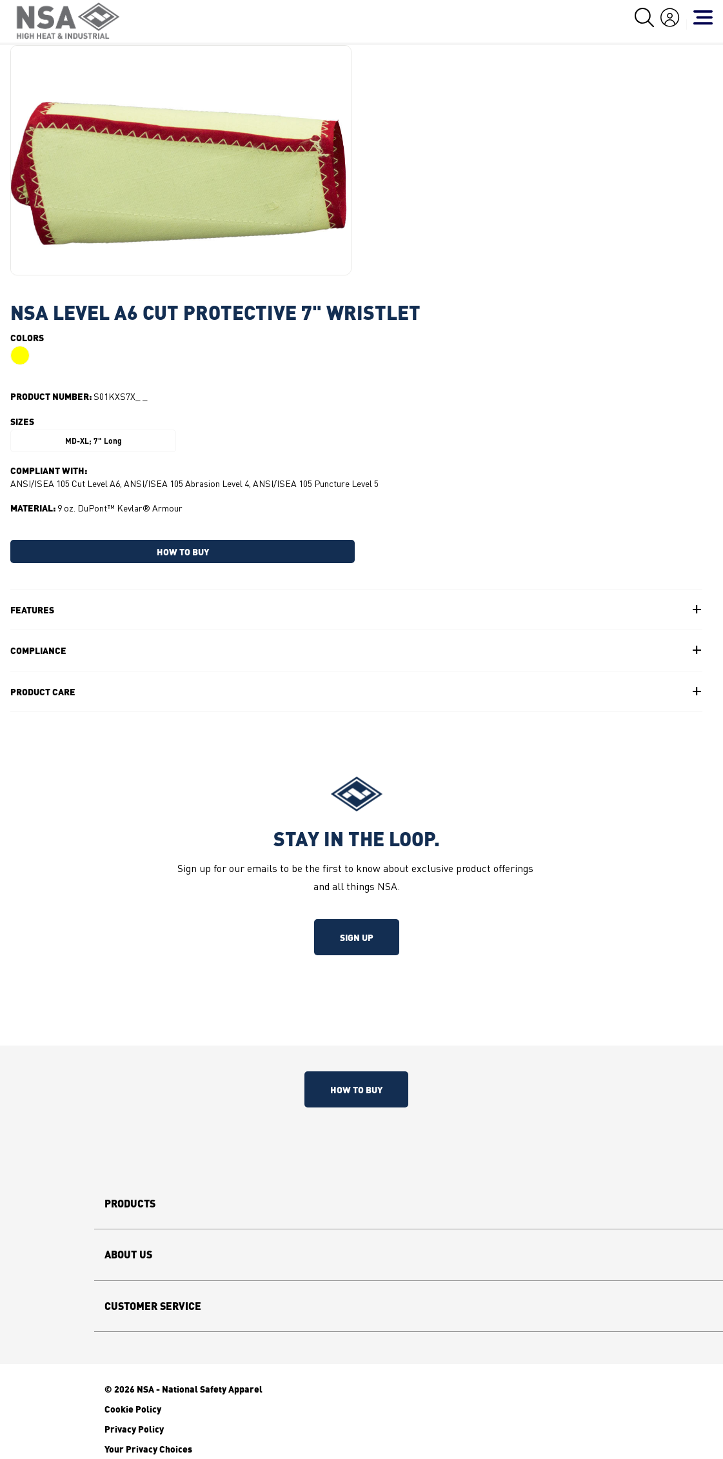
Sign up (356, 937)
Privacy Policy (134, 1429)
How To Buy (356, 1089)
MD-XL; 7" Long (93, 441)
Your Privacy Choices (148, 1449)
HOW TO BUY (183, 551)
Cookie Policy (132, 1409)
